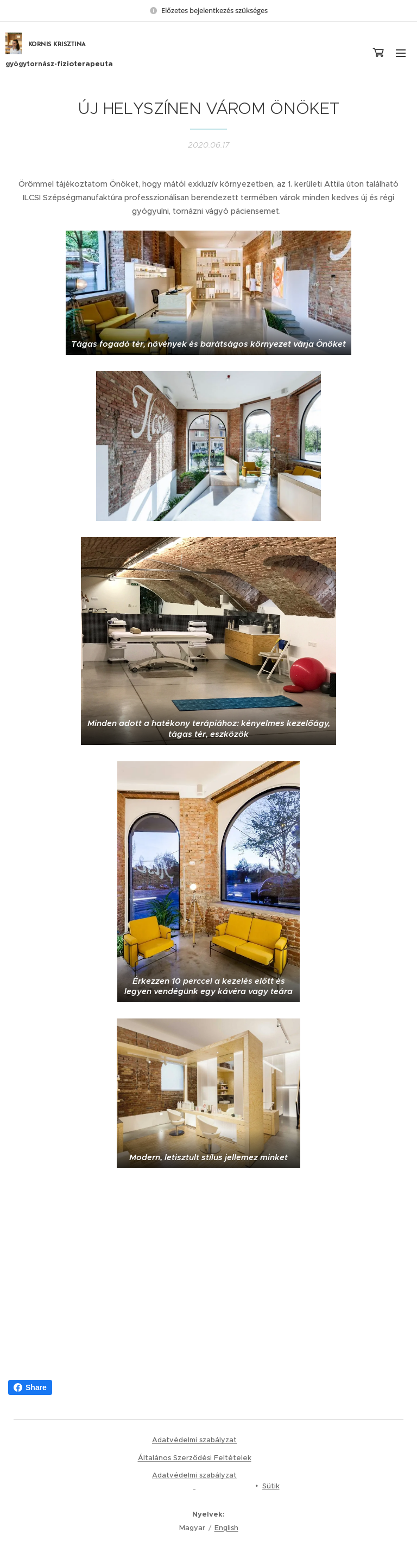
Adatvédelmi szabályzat (194, 1439)
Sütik (271, 1486)
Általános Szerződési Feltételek (194, 1457)
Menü (401, 53)
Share (30, 1387)
